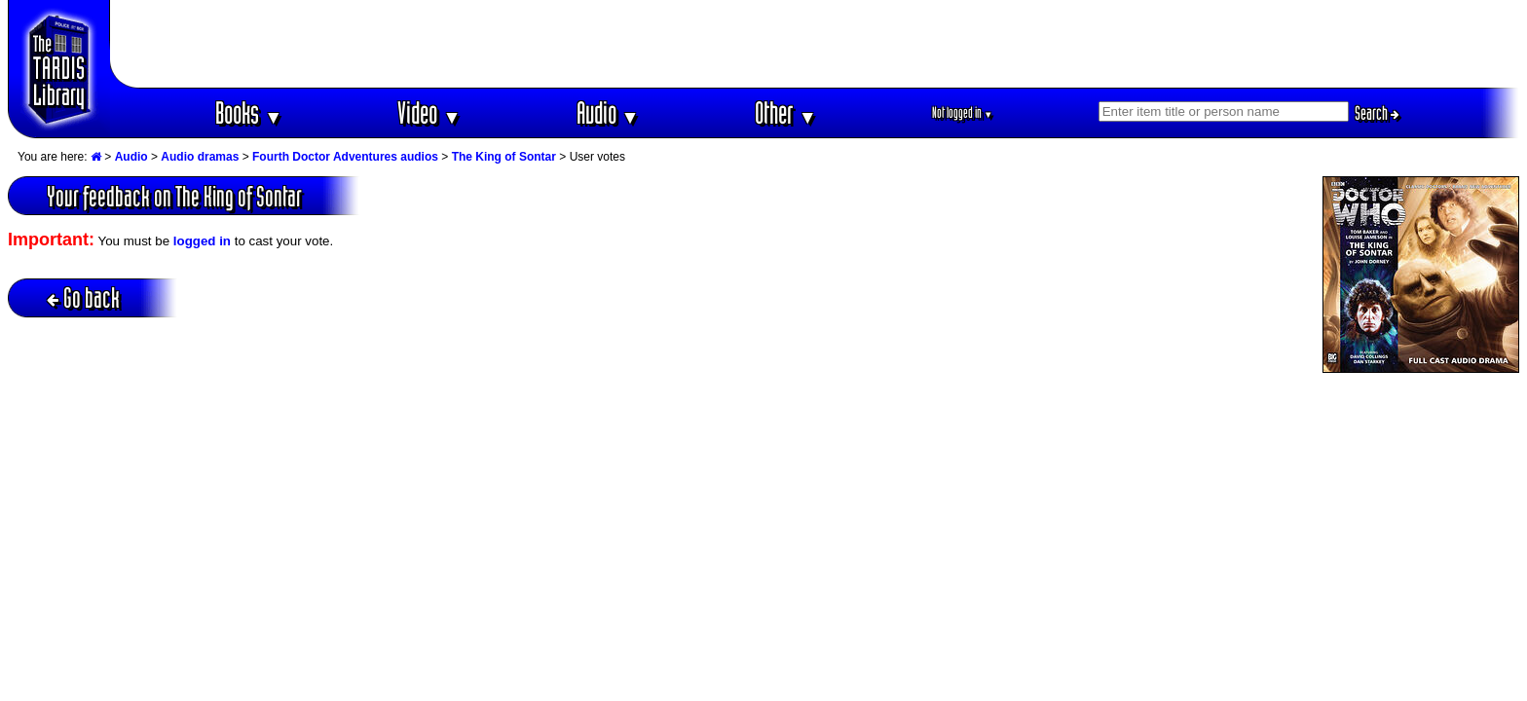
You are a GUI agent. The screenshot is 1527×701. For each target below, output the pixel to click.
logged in (202, 241)
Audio (608, 112)
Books (248, 112)
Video (429, 112)
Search (1377, 113)
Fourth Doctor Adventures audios (345, 157)
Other (786, 112)
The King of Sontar (504, 157)
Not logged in (962, 112)
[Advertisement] (815, 44)
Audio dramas (200, 157)
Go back (83, 297)
